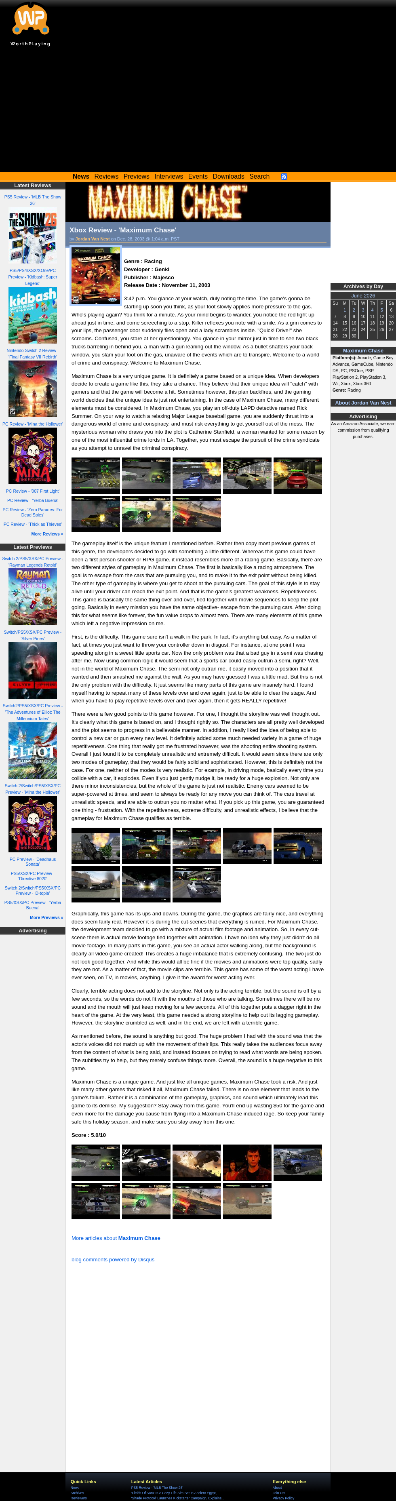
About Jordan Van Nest (363, 403)
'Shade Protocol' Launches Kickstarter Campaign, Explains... (177, 1498)
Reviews (107, 176)
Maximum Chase (363, 351)
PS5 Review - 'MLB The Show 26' (157, 1488)
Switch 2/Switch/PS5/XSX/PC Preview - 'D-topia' (33, 890)
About (277, 1488)
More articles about (116, 1238)
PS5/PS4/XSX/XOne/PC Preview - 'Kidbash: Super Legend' (32, 277)
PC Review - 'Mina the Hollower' (32, 424)
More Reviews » (47, 533)
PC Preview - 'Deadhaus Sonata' (33, 862)
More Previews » (46, 917)
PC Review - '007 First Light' (32, 491)
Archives (77, 1493)
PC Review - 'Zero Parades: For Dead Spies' (32, 512)
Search (259, 176)
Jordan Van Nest (93, 238)
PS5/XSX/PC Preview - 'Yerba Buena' (32, 905)
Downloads (228, 176)
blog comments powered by (113, 1259)
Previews (137, 176)
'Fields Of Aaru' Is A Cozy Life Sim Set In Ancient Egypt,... (175, 1493)
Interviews (168, 176)
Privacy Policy (283, 1498)
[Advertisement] (198, 111)
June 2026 (363, 296)
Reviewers (79, 1498)
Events (198, 176)
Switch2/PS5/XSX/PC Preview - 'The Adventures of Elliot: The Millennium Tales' (33, 712)
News (75, 1488)
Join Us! (279, 1493)
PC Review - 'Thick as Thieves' (33, 524)
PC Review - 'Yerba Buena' (32, 500)
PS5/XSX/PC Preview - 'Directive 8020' (33, 876)
